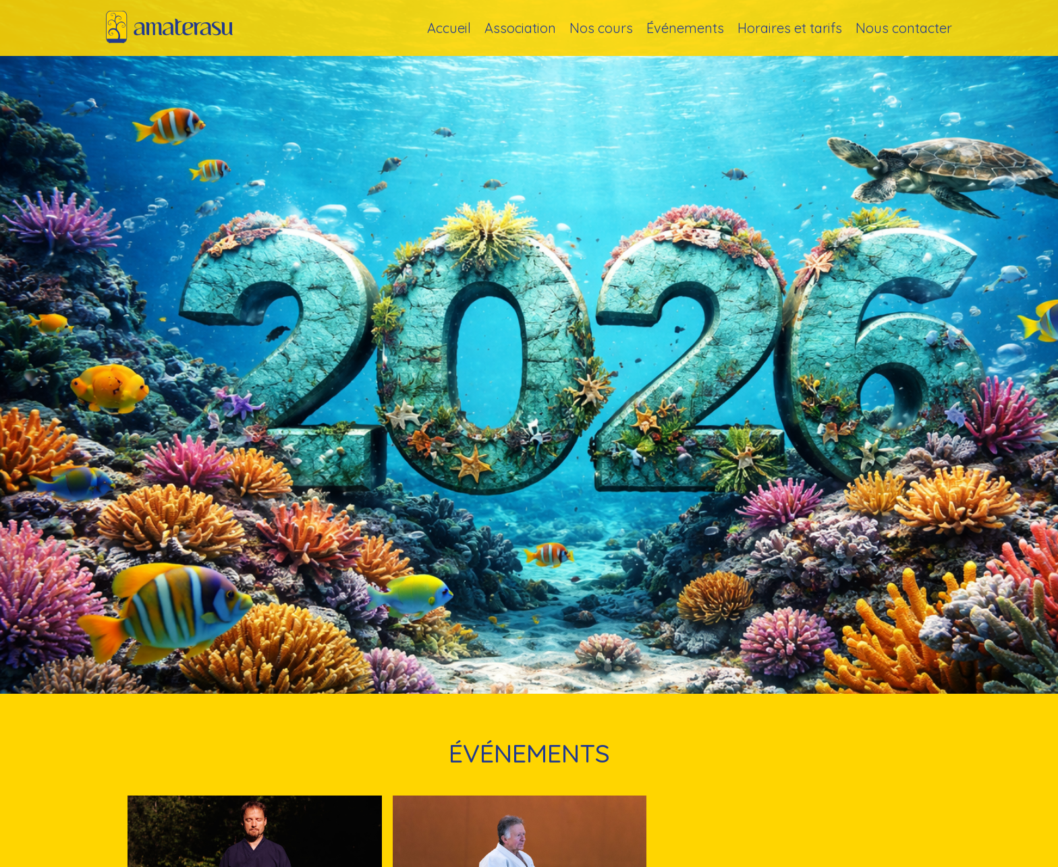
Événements (685, 28)
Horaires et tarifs (789, 28)
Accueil (449, 28)
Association (520, 28)
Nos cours (601, 28)
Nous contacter (904, 28)
